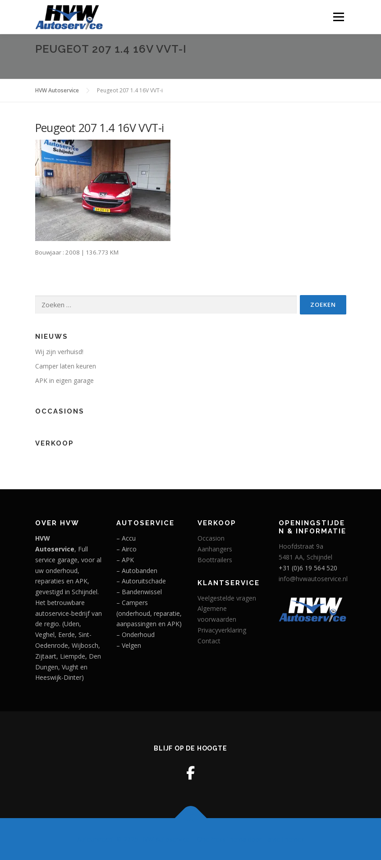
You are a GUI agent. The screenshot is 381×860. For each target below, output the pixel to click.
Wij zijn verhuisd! (59, 351)
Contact (208, 641)
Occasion (211, 538)
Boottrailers (214, 559)
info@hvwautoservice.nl (313, 578)
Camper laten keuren (65, 366)
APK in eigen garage (64, 380)
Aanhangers (214, 549)
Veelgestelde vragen (226, 598)
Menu (338, 17)
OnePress (211, 839)
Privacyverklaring (221, 630)
